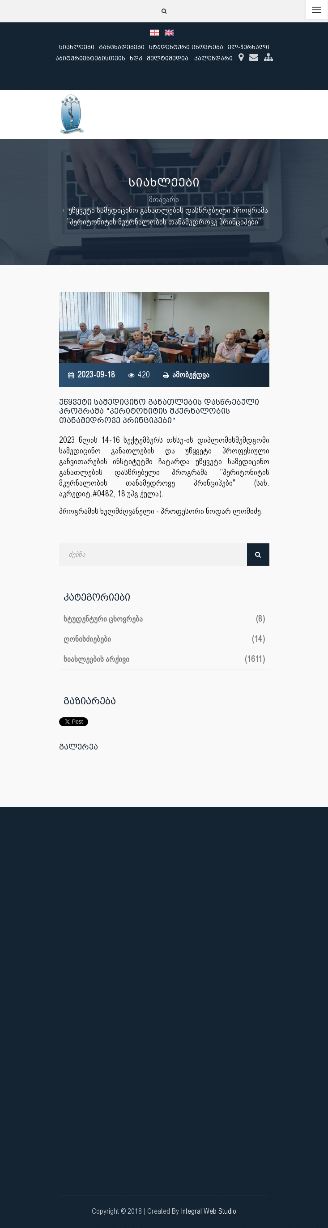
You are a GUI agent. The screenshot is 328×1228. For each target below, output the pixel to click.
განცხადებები (122, 47)
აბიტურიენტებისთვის (90, 58)
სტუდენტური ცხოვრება (186, 47)
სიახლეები (76, 47)
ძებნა (258, 554)
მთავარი (164, 199)
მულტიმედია (167, 58)
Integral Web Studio (208, 1211)
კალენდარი (213, 58)
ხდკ (136, 58)
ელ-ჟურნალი (248, 47)
